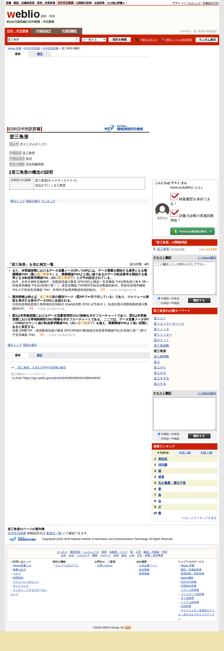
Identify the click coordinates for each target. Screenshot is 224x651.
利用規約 (18, 577)
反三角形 (29, 153)
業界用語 (75, 552)
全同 (32, 164)
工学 (138, 552)
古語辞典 (99, 3)
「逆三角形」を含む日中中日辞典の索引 (40, 367)
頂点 (38, 185)
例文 (40, 54)
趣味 (95, 555)
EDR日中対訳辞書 (24, 129)
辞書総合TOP (211, 3)
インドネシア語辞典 (192, 594)
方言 (139, 555)
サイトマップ (21, 585)
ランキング (48, 201)
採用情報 (144, 573)
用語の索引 (33, 201)
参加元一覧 (53, 533)
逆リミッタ (161, 329)
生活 (71, 555)
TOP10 (163, 452)
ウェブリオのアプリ (67, 565)
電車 (104, 552)
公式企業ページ (148, 565)
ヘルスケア (83, 555)
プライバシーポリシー (26, 581)
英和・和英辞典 (46, 3)
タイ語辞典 (187, 598)
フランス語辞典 (190, 589)
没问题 (162, 464)
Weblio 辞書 (14, 48)
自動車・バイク (118, 552)
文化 (63, 555)
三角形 (61, 185)
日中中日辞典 (66, 3)
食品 (123, 555)
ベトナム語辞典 (190, 602)
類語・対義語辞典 (24, 3)
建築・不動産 (151, 552)
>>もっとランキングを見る (199, 518)
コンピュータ (91, 552)
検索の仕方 (19, 569)
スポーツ (105, 555)
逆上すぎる (161, 378)
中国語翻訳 (69, 31)
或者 (161, 476)
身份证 (162, 459)
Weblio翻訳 (187, 577)
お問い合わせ (105, 565)
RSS (128, 628)
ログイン (194, 3)
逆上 (157, 362)
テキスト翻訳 (162, 257)
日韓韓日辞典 (84, 3)
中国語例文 (43, 31)
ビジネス (62, 552)
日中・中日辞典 (17, 31)
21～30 (206, 452)
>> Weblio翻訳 (207, 257)
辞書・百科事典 (154, 555)
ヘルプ (17, 573)
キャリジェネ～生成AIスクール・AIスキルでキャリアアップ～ (196, 614)
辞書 (8, 3)
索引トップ (17, 201)
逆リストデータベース (169, 323)
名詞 (29, 158)
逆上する (160, 384)
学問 (164, 552)
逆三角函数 (161, 345)
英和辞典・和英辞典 (192, 573)
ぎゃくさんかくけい (33, 144)
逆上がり (160, 367)
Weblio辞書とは (22, 565)
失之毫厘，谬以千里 (172, 483)
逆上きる (160, 373)
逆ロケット (161, 340)
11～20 (185, 452)
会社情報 (144, 569)
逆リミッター (163, 334)
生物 (116, 555)
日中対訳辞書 (50, 48)
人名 (131, 555)
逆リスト (160, 318)
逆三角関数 (161, 356)
